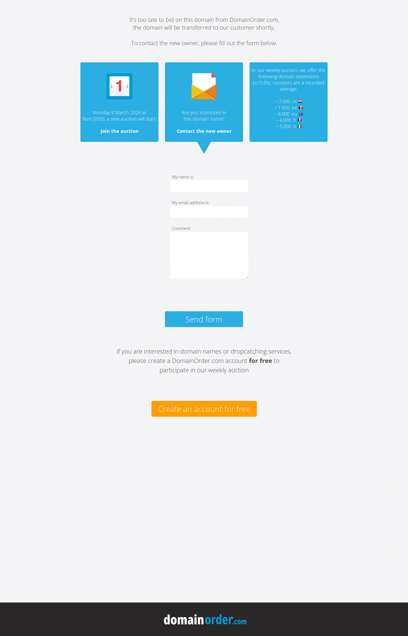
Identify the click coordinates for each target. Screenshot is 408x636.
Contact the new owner (204, 131)
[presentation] (209, 297)
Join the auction (119, 131)
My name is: (183, 177)
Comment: (181, 228)
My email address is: (190, 203)
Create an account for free (204, 408)
